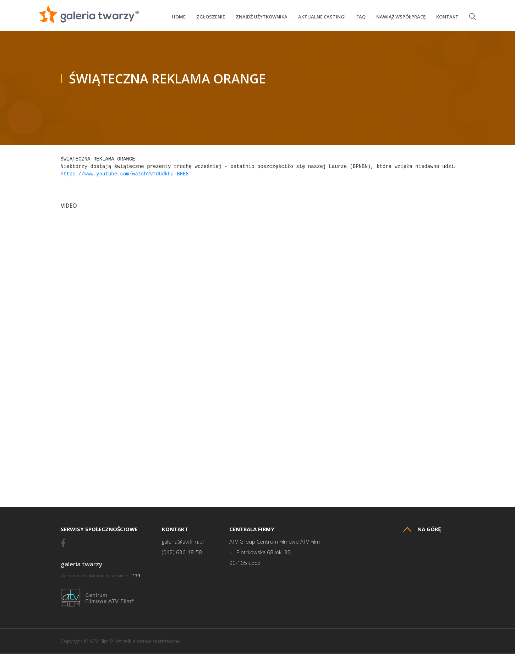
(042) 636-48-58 (182, 552)
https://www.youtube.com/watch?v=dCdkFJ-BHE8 (125, 174)
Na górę (422, 529)
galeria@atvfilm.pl (183, 542)
